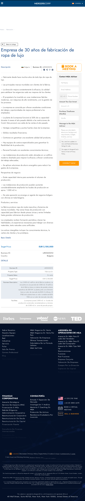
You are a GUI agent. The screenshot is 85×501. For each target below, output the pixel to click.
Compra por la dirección (68, 367)
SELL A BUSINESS (71, 414)
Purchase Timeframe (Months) (66, 112)
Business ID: (37, 67)
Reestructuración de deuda (13, 419)
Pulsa (4, 347)
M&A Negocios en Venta (40, 330)
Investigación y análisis (40, 405)
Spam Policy (43, 454)
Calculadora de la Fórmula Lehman (41, 345)
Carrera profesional (10, 354)
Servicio (5, 344)
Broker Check (49, 484)
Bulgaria (27, 67)
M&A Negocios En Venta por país (42, 334)
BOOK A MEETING (69, 67)
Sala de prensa (8, 351)
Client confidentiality (62, 454)
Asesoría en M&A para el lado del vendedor (68, 337)
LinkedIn (14, 454)
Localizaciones (8, 335)
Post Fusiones (64, 357)
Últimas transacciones (39, 340)
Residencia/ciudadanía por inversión (41, 416)
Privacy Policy (33, 454)
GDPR (73, 455)
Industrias (6, 341)
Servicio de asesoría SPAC (13, 405)
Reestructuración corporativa (14, 416)
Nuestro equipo (8, 333)
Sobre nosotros (8, 330)
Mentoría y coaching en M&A (40, 408)
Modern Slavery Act (36, 459)
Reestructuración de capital (13, 423)
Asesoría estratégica (10, 402)
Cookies (51, 454)
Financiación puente (10, 426)
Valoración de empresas (40, 338)
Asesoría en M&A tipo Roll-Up (69, 347)
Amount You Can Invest (68, 102)
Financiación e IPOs (10, 407)
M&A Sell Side (36, 348)
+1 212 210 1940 (71, 398)
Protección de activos (39, 412)
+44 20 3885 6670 (71, 403)
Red (3, 338)
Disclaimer (23, 454)
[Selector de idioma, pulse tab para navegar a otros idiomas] (73, 3)
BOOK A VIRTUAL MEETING (71, 408)
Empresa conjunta (65, 360)
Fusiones (61, 354)
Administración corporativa (13, 413)
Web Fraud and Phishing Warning (18, 459)
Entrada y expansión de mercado (40, 401)
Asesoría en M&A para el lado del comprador (68, 342)
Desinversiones (64, 351)
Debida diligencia (9, 410)
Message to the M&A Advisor (67, 124)
